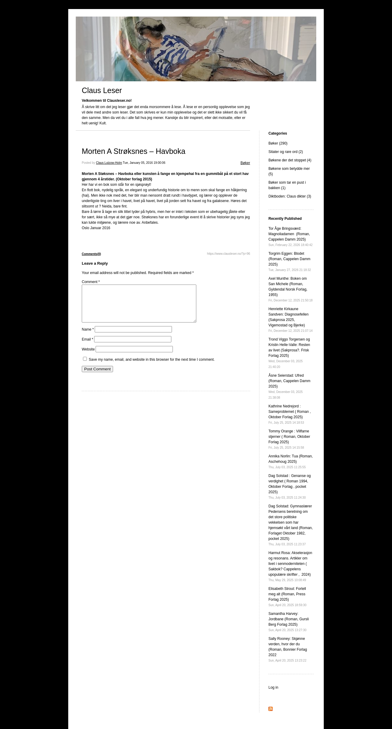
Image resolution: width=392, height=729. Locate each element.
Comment (91, 282)
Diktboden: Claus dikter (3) (289, 196)
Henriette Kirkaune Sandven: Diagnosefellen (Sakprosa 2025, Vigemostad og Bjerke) (290, 319)
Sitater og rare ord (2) (285, 152)
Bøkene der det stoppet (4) (289, 160)
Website (88, 356)
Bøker (245, 163)
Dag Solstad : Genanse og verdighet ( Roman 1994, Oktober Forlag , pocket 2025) (289, 486)
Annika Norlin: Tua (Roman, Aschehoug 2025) (290, 461)
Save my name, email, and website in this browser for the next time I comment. (152, 367)
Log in (273, 687)
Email (87, 346)
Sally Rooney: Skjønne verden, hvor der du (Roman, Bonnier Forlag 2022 (287, 649)
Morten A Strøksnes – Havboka (133, 151)
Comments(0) (91, 254)
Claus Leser (102, 90)
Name (88, 337)
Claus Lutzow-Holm (109, 162)
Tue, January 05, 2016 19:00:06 (144, 162)
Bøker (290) (277, 143)
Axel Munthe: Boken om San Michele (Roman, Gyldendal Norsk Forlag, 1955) (290, 289)
